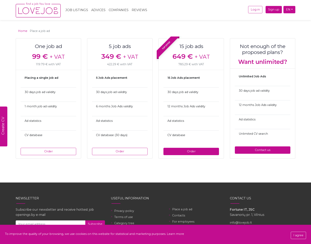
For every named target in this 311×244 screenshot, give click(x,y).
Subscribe (95, 224)
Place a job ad (182, 209)
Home (22, 31)
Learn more (175, 234)
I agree (298, 235)
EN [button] (288, 9)
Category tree (124, 223)
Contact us (262, 150)
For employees (183, 221)
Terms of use (123, 217)
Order (48, 151)
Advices (98, 10)
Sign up (273, 9)
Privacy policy (124, 211)
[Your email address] (50, 224)
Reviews (139, 10)
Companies (119, 10)
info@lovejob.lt (241, 222)
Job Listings (76, 10)
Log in (255, 9)
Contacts (178, 215)
